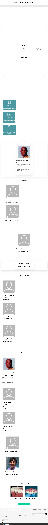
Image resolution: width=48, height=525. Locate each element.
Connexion (45, 524)
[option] (24, 24)
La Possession (33, 48)
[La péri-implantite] (17, 491)
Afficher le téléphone (43, 510)
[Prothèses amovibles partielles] (31, 491)
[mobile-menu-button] (40, 6)
